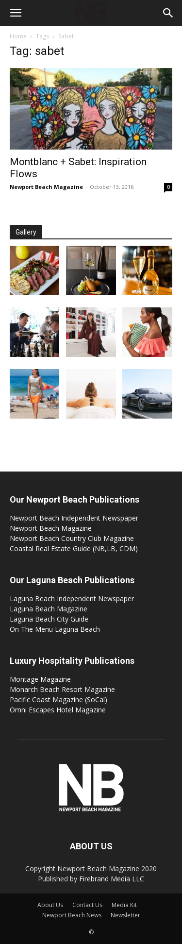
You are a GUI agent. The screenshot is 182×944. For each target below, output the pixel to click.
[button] (15, 13)
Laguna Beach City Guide (49, 619)
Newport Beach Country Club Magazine (72, 538)
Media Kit (124, 905)
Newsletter (125, 915)
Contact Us (87, 905)
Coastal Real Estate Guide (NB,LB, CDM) (74, 548)
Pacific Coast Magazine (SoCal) (58, 699)
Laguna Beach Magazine (48, 608)
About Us (50, 905)
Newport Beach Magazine (46, 186)
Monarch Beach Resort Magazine (62, 689)
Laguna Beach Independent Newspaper (72, 598)
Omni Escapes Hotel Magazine (58, 709)
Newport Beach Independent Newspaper (74, 518)
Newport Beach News (71, 915)
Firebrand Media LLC (111, 878)
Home (18, 36)
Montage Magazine (40, 679)
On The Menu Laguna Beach (55, 629)
